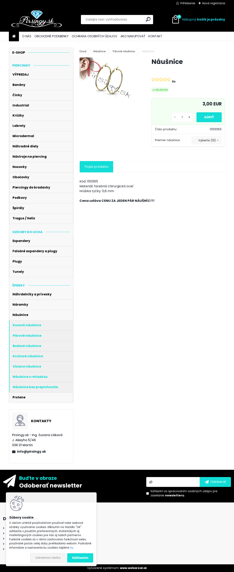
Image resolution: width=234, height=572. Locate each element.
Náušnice (99, 51)
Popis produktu (96, 166)
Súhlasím (80, 557)
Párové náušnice (124, 51)
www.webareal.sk (133, 568)
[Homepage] (14, 36)
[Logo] (36, 19)
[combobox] (206, 140)
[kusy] (181, 117)
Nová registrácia (213, 3)
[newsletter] (215, 482)
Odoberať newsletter (50, 485)
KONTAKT (155, 36)
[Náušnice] (109, 79)
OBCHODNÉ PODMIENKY (51, 36)
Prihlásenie (187, 3)
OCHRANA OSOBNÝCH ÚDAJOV (94, 36)
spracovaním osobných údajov (190, 491)
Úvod (82, 51)
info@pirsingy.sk (31, 451)
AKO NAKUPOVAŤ (132, 36)
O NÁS (26, 36)
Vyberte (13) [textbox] (207, 140)
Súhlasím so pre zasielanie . (183, 493)
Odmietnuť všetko (48, 558)
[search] (148, 19)
